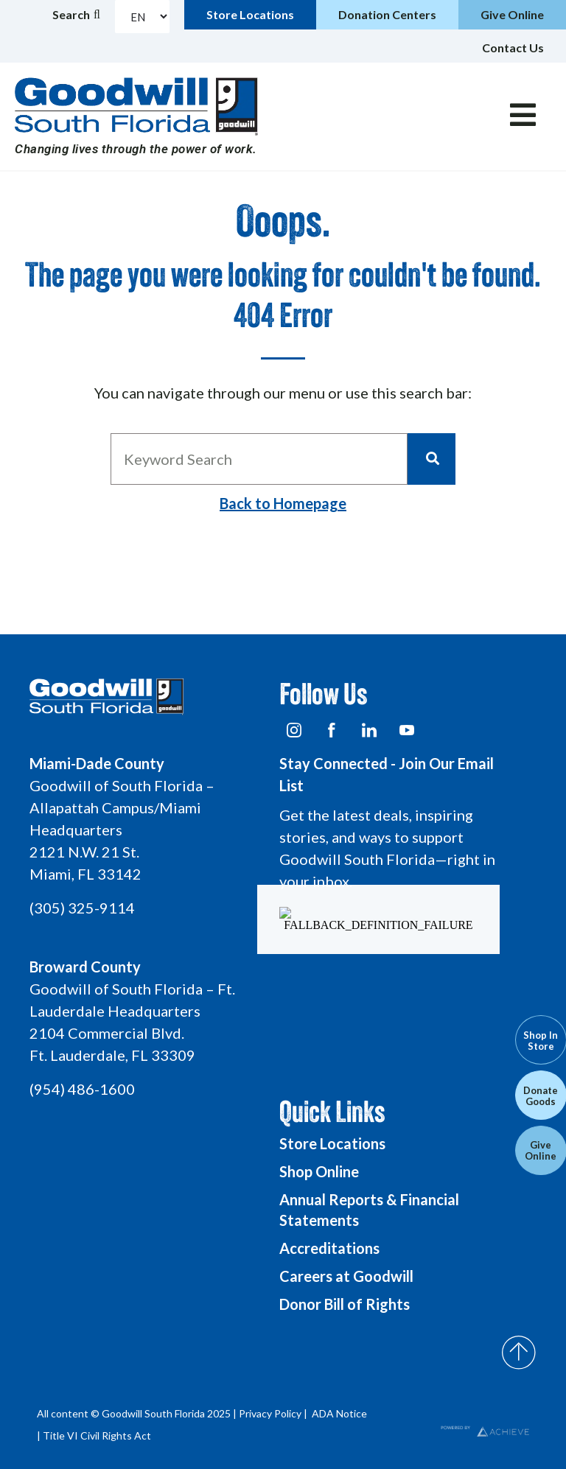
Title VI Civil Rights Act (97, 1435)
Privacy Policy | (274, 1413)
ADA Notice (339, 1413)
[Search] (431, 459)
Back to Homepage (283, 503)
